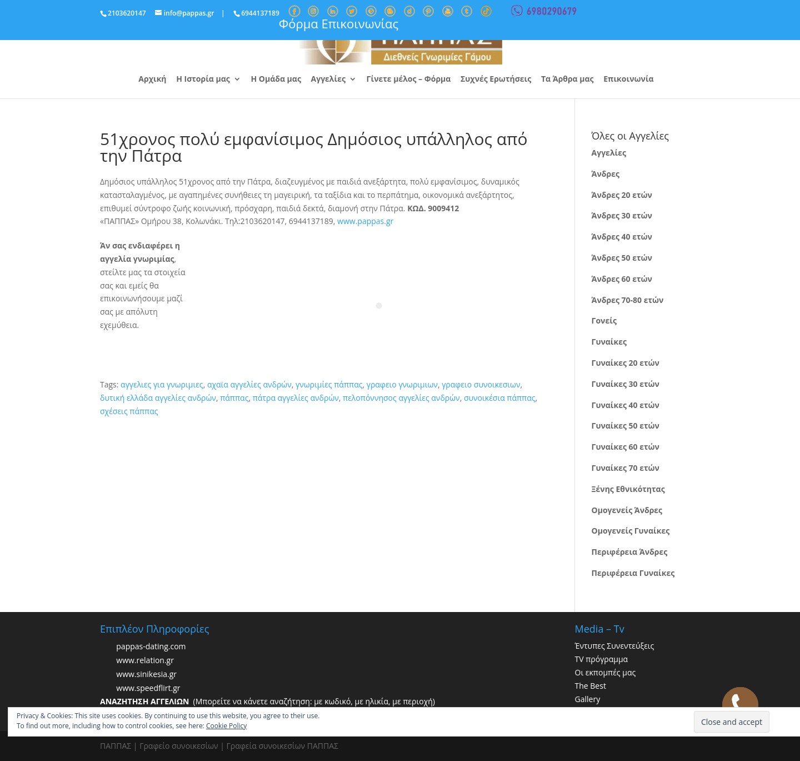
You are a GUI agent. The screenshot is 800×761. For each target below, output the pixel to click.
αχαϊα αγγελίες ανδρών (249, 384)
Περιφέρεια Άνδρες (630, 551)
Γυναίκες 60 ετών (625, 446)
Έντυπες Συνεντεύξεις (614, 645)
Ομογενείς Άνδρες (627, 510)
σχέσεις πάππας (129, 411)
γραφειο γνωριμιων (402, 384)
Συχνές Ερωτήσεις (496, 79)
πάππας (234, 397)
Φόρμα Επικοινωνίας (338, 23)
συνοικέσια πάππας (500, 397)
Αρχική (152, 79)
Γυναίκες (609, 341)
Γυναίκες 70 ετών (625, 467)
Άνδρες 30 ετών (622, 215)
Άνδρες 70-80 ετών (628, 300)
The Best (590, 685)
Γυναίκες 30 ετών (625, 384)
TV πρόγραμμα (601, 659)
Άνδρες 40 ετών (622, 236)
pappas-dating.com (151, 646)
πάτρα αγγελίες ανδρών (296, 397)
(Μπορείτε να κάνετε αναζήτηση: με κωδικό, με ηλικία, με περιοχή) (267, 701)
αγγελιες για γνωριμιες (162, 384)
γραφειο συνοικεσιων (481, 384)
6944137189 (260, 13)
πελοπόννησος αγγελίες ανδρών (401, 397)
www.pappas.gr (365, 221)
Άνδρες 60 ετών (622, 278)
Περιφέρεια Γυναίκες (633, 573)
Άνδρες (605, 173)
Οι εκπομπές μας (605, 672)
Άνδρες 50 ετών (622, 257)
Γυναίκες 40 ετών (625, 405)
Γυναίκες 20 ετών (625, 362)
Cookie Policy (226, 725)
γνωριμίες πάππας (329, 384)
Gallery (588, 699)
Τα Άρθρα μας (567, 79)
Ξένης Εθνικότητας (628, 489)
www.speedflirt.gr (148, 688)
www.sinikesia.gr (146, 674)
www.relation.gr (145, 660)
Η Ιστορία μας (203, 79)
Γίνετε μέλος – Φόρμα (409, 79)
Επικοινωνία (628, 79)
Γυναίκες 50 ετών (625, 425)
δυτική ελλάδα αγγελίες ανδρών (158, 397)
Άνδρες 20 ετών (622, 195)
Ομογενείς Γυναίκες (631, 530)
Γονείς (604, 320)
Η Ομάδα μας (276, 79)
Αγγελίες (328, 79)
